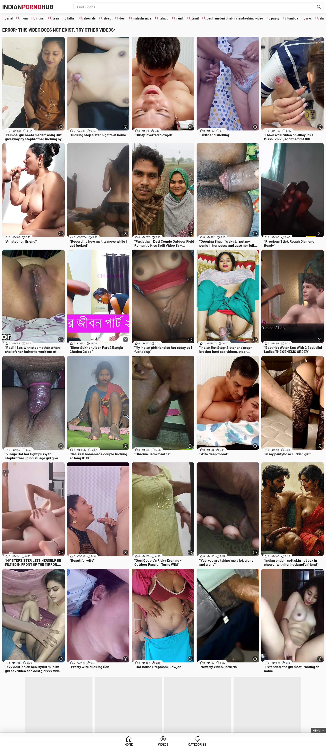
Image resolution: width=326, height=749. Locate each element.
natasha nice (142, 18)
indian (40, 18)
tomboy (292, 18)
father (71, 18)
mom (24, 18)
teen (56, 18)
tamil (195, 18)
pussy (275, 18)
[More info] (61, 127)
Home (129, 744)
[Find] (319, 6)
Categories (197, 744)
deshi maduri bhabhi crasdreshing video (235, 18)
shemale (90, 18)
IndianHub (27, 7)
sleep (107, 18)
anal (10, 18)
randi (180, 18)
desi (122, 18)
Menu (316, 730)
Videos (163, 744)
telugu (163, 18)
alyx (309, 18)
